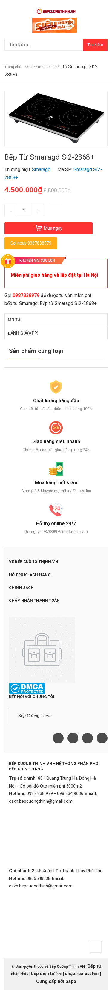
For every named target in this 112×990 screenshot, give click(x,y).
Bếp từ (94, 966)
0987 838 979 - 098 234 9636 (55, 793)
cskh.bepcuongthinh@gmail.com (41, 801)
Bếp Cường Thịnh (35, 715)
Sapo (70, 981)
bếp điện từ (42, 973)
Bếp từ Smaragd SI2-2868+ (68, 303)
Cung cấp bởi (50, 981)
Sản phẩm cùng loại (36, 351)
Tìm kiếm (95, 44)
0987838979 (26, 295)
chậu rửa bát (78, 973)
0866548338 (38, 878)
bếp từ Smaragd (21, 303)
